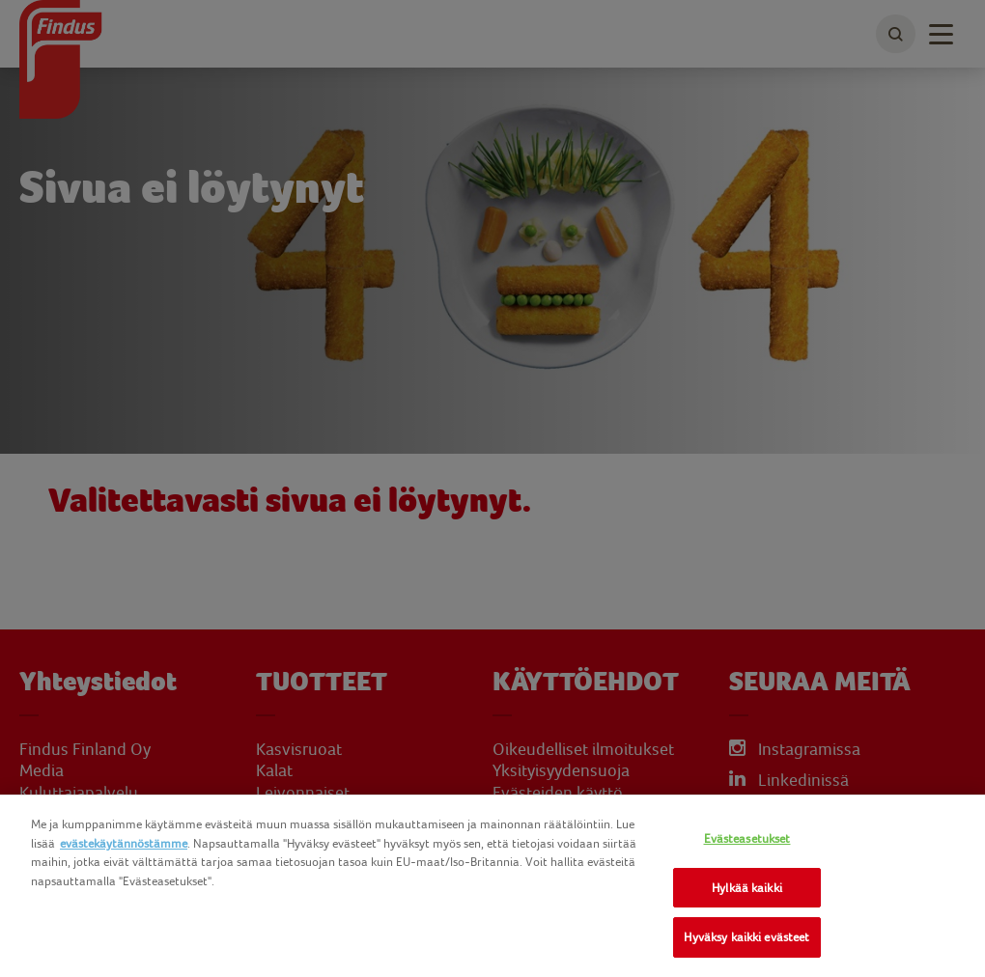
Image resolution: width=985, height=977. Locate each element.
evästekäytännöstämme (123, 843)
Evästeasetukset (747, 838)
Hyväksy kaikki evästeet (746, 937)
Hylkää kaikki (747, 887)
